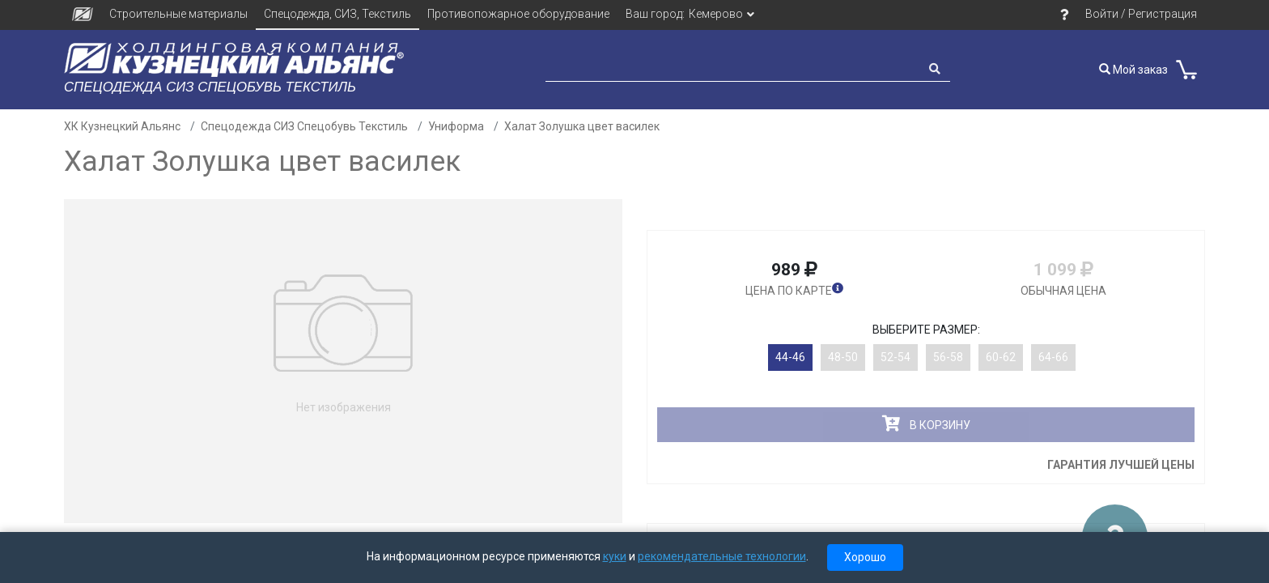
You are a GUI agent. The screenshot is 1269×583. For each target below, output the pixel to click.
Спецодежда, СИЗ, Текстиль (337, 13)
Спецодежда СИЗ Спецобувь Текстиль (304, 126)
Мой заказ (1133, 69)
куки (614, 556)
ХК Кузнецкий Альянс (122, 126)
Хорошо (865, 557)
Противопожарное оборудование (518, 13)
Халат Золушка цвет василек (582, 126)
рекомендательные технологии (722, 556)
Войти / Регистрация (1141, 13)
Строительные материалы (178, 13)
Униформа (456, 126)
